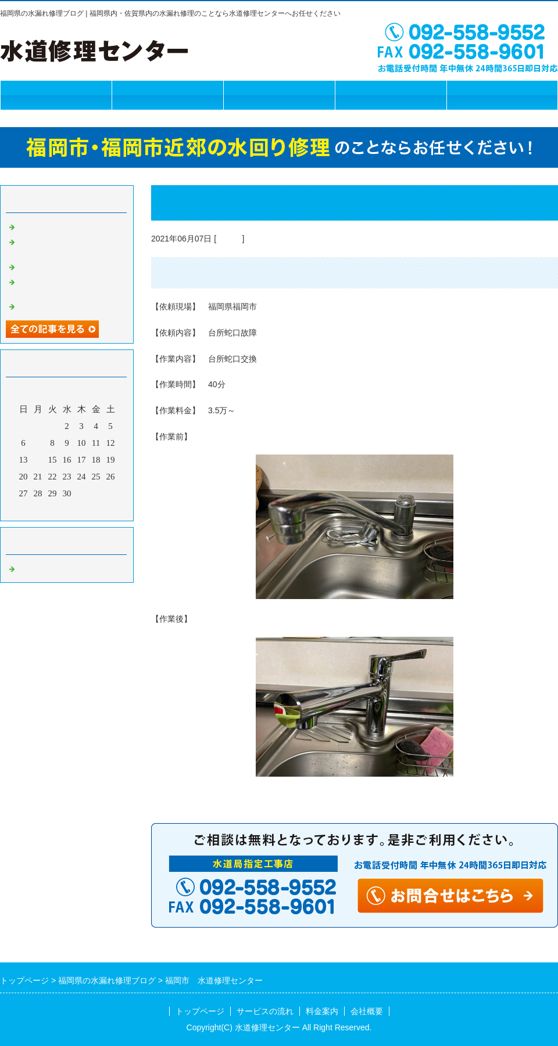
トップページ (55, 94)
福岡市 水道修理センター (69, 225)
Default (229, 238)
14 (38, 459)
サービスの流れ (167, 94)
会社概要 (390, 94)
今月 (67, 509)
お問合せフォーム (502, 94)
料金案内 (279, 94)
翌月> (89, 509)
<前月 (45, 509)
